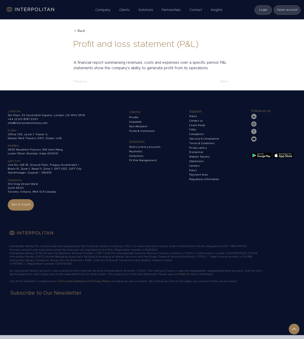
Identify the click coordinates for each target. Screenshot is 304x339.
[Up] (294, 329)
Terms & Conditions (202, 143)
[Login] (263, 10)
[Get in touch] (21, 205)
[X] (253, 131)
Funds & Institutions (142, 131)
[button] (104, 10)
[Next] (216, 81)
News (193, 170)
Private (133, 117)
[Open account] (287, 10)
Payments (135, 151)
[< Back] (89, 30)
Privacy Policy (101, 281)
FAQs (192, 129)
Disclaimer (196, 152)
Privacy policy (198, 148)
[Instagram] (253, 124)
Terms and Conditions (72, 281)
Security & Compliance (204, 139)
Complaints (196, 134)
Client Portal (197, 125)
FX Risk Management (143, 160)
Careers (194, 166)
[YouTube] (253, 139)
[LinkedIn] (253, 116)
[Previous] (88, 81)
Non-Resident (138, 126)
